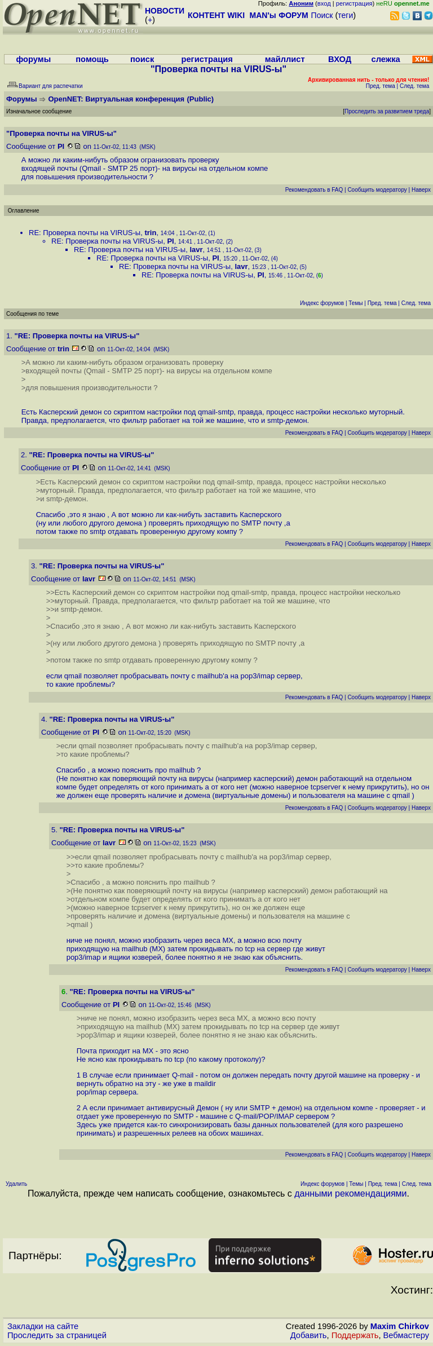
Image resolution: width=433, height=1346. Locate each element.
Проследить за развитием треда (386, 111)
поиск (142, 59)
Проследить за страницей (57, 1335)
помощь (92, 59)
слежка (386, 59)
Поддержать (355, 1335)
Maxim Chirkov (399, 1326)
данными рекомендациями (350, 1193)
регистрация (354, 3)
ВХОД (339, 59)
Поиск (322, 15)
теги (345, 15)
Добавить (308, 1335)
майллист (285, 59)
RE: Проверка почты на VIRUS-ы (84, 232)
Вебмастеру (406, 1335)
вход (324, 3)
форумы (33, 59)
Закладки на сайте (42, 1326)
